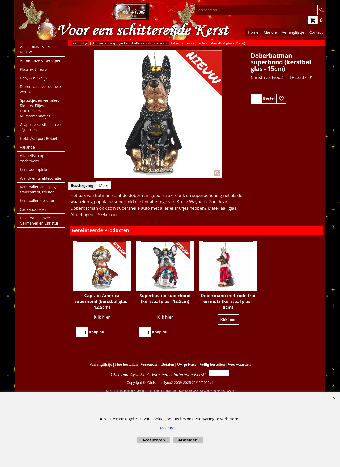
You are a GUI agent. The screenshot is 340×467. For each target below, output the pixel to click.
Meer (103, 185)
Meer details (170, 427)
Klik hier (102, 317)
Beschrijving (82, 185)
